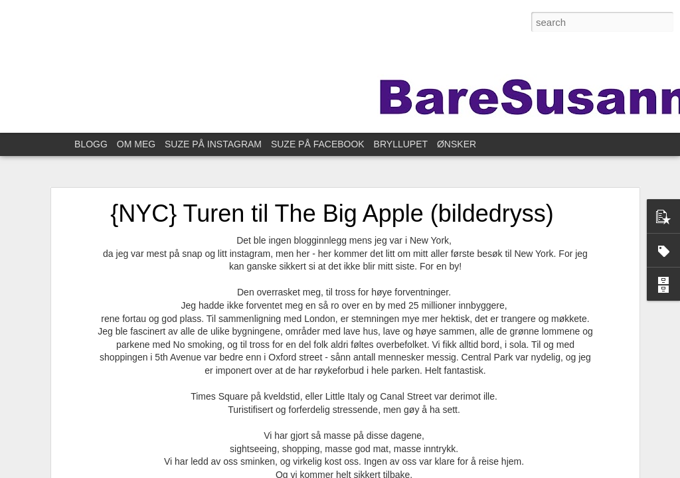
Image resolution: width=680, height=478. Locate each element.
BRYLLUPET (401, 144)
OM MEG (136, 144)
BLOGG (91, 144)
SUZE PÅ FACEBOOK (318, 144)
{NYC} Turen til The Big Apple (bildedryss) (332, 213)
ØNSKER (456, 144)
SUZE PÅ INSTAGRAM (213, 144)
